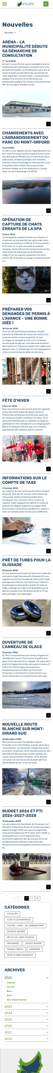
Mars (9, 991)
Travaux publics (15, 949)
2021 (8, 1032)
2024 (8, 1013)
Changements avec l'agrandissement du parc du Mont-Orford (26, 137)
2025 (8, 1006)
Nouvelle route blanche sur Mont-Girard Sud (23, 729)
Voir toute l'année (17, 1000)
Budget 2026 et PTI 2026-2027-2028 (22, 813)
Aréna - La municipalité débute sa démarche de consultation (25, 49)
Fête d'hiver (15, 400)
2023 (8, 1019)
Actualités (12, 914)
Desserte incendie (16, 931)
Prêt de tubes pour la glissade (26, 562)
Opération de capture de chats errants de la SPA (22, 224)
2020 (8, 1039)
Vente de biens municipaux (20, 955)
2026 (8, 978)
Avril (9, 995)
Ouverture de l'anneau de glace (22, 644)
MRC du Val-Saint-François (20, 937)
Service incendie (33, 943)
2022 (8, 1026)
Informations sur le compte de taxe (24, 480)
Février (11, 987)
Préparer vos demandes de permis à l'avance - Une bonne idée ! (26, 316)
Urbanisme (34, 949)
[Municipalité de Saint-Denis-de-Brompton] (25, 4)
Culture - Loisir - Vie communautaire (25, 925)
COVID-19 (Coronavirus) (19, 920)
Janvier (11, 982)
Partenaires (13, 943)
